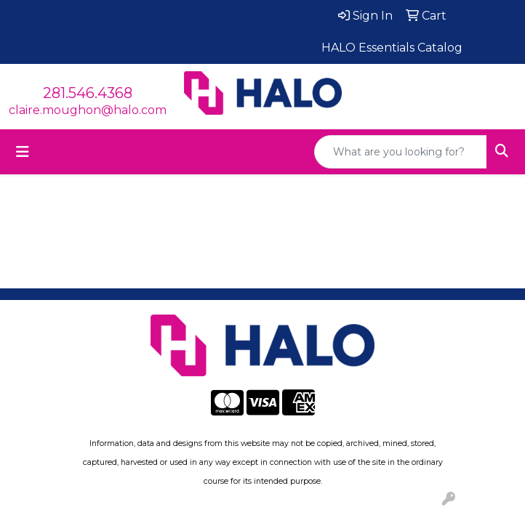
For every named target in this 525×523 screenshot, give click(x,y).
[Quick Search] (400, 152)
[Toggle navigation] (22, 152)
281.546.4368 (87, 93)
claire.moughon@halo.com (88, 110)
